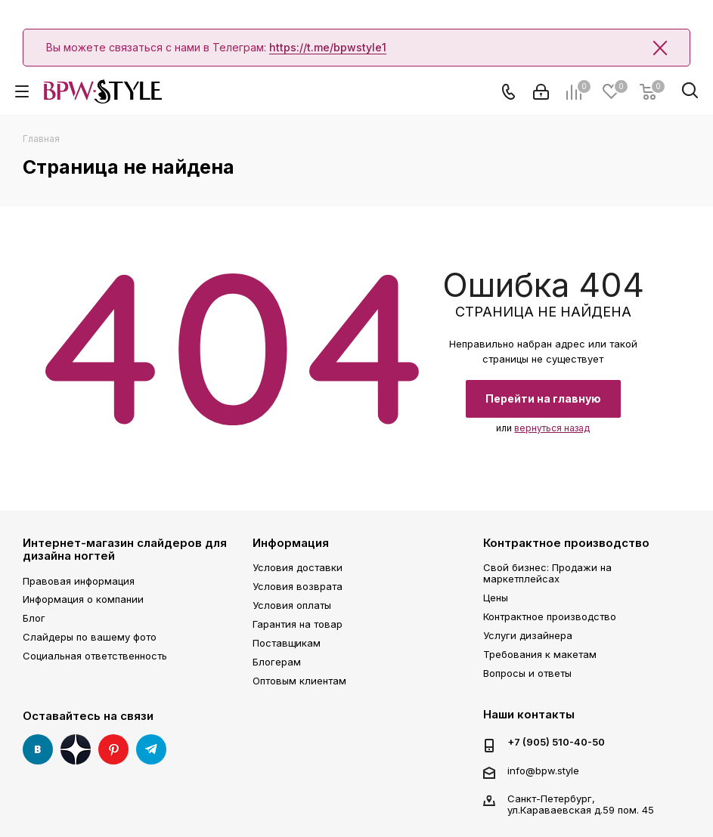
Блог (34, 618)
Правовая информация (79, 581)
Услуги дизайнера (527, 635)
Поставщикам (287, 643)
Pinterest (113, 749)
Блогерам (277, 662)
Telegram (151, 749)
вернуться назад (552, 428)
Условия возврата (298, 586)
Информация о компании (83, 599)
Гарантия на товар (298, 624)
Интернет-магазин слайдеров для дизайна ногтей (125, 549)
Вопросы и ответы (527, 673)
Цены (495, 597)
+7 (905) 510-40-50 (556, 742)
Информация (291, 543)
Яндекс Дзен (75, 749)
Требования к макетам (540, 654)
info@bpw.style (543, 770)
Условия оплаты (292, 605)
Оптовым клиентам (299, 681)
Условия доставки (298, 567)
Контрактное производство (566, 543)
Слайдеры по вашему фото (90, 637)
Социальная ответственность (95, 656)
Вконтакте (38, 749)
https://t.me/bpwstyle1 (327, 47)
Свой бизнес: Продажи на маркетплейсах (547, 573)
